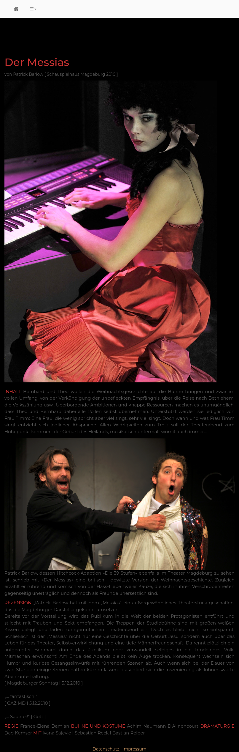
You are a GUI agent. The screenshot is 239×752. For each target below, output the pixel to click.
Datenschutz (106, 749)
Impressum (134, 749)
